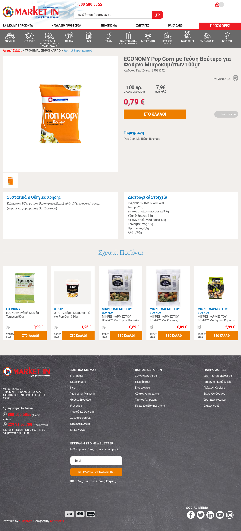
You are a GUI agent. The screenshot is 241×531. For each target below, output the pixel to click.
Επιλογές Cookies (214, 393)
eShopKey (25, 521)
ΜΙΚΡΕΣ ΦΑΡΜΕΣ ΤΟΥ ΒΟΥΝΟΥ (117, 311)
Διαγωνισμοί (211, 405)
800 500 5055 (88, 4)
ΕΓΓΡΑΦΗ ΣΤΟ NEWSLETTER (96, 471)
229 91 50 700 (17, 424)
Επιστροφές (142, 387)
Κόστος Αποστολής (147, 393)
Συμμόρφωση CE (80, 417)
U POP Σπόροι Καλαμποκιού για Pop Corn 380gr (72, 314)
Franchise (76, 405)
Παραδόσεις (142, 381)
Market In (30, 12)
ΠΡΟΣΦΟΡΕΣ (220, 25)
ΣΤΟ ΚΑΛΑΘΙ (155, 114)
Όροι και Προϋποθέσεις (218, 375)
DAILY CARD (175, 25)
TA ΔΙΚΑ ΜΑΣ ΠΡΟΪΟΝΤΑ (18, 25)
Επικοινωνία (77, 429)
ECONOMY (13, 309)
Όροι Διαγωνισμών (215, 399)
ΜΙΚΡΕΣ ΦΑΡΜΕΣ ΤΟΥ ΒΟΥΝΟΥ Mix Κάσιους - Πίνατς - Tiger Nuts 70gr (165, 320)
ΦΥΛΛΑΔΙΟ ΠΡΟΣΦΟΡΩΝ (66, 25)
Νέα (72, 387)
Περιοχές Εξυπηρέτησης (150, 405)
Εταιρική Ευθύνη (80, 423)
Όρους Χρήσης (106, 481)
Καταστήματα (78, 381)
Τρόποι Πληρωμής (146, 399)
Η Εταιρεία (76, 375)
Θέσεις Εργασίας (80, 399)
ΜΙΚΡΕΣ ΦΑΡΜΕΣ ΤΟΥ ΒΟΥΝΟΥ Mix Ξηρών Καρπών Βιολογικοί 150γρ (216, 320)
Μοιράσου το (228, 114)
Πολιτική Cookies (214, 387)
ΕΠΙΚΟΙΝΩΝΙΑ (109, 25)
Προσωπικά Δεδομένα (217, 381)
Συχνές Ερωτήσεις (146, 375)
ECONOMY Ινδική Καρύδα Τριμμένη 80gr (22, 314)
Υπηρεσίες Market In (82, 393)
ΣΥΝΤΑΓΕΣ (142, 25)
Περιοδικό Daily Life (82, 411)
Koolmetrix (57, 521)
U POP (58, 309)
